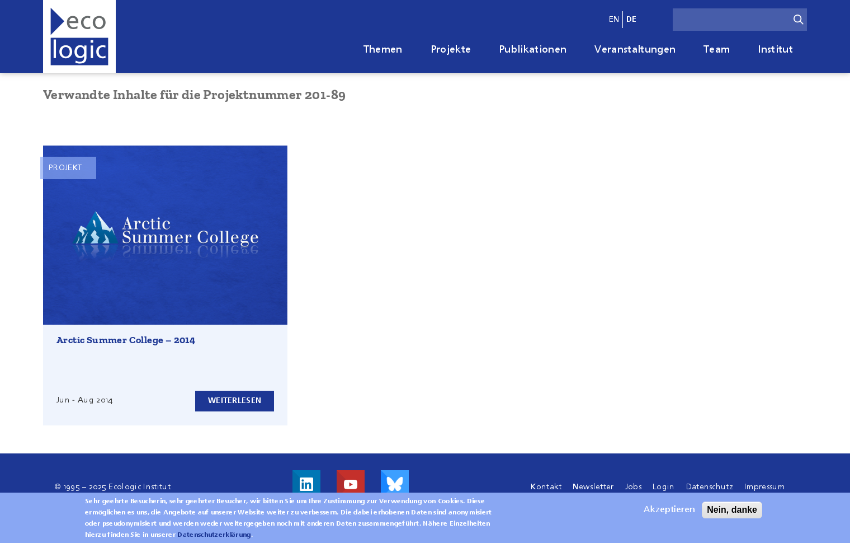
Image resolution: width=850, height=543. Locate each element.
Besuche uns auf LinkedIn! (306, 484)
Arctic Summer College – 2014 (125, 340)
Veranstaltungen (635, 50)
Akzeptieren (669, 513)
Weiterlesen (234, 401)
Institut (775, 50)
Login (664, 487)
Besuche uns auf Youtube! (351, 484)
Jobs (633, 487)
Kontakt (546, 487)
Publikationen (532, 50)
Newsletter (593, 487)
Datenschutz (710, 487)
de (631, 20)
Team (716, 50)
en (614, 20)
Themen (383, 50)
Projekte (451, 50)
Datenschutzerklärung (214, 538)
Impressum (764, 487)
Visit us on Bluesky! (395, 484)
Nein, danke (732, 513)
